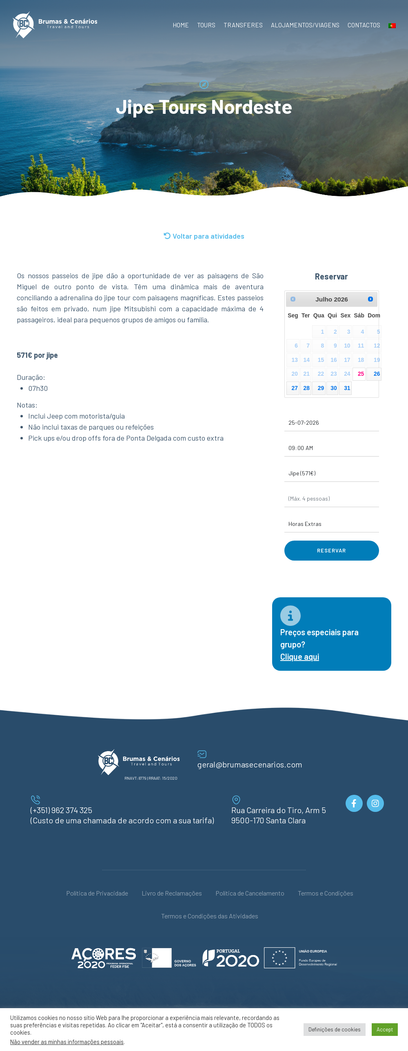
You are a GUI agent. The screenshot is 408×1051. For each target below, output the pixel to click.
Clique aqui (299, 656)
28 (306, 388)
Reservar (331, 550)
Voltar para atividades (204, 235)
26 (377, 373)
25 (361, 373)
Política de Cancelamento (249, 893)
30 (333, 388)
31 (347, 388)
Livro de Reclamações (172, 893)
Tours (206, 25)
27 (295, 388)
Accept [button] (385, 1029)
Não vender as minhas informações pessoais (67, 1041)
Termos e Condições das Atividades (209, 916)
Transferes (243, 25)
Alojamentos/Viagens (305, 25)
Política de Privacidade (97, 893)
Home (181, 25)
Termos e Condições (325, 893)
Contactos (364, 25)
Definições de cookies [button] (334, 1029)
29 (321, 388)
